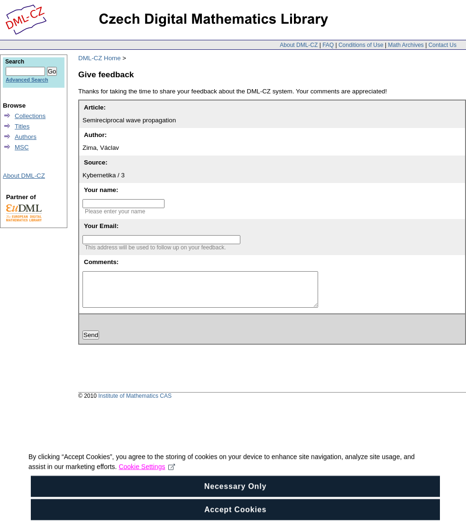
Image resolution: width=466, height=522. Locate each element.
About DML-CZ (299, 45)
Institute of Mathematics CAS (135, 403)
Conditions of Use (361, 45)
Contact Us (443, 45)
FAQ (328, 45)
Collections (30, 115)
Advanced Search (27, 79)
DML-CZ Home (99, 58)
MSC (22, 147)
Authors (26, 136)
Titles (22, 126)
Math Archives (405, 45)
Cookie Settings (147, 476)
